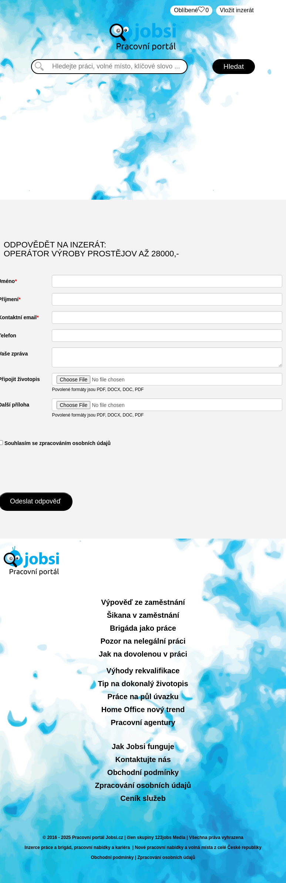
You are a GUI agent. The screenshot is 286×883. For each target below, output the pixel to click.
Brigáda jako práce (143, 628)
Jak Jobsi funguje (143, 746)
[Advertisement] (143, 137)
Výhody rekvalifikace (143, 671)
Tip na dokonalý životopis (143, 684)
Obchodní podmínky (143, 772)
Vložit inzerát (237, 10)
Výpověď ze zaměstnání (143, 602)
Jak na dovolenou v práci (143, 654)
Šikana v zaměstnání (143, 615)
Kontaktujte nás (143, 759)
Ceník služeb (142, 798)
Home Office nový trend (143, 709)
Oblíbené (191, 10)
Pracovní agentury (143, 722)
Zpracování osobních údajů (143, 785)
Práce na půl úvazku (142, 696)
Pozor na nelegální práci (142, 641)
